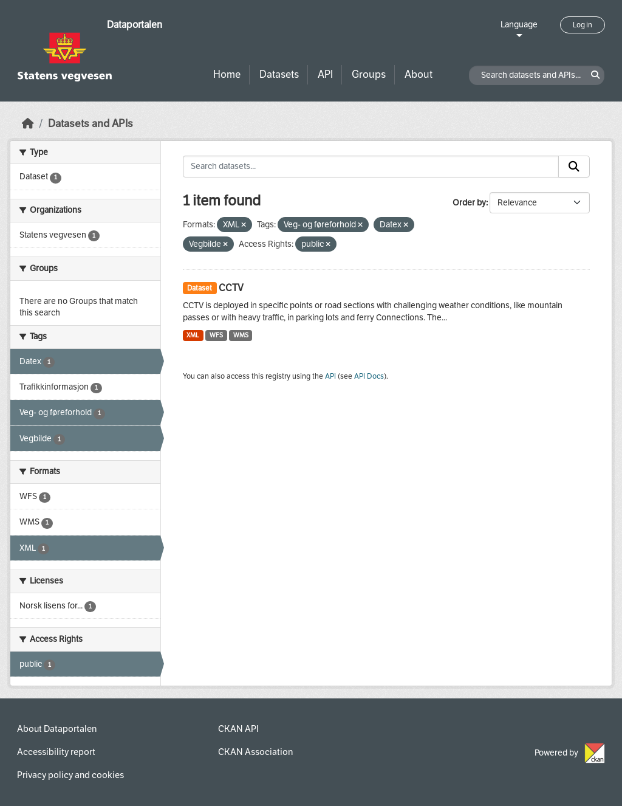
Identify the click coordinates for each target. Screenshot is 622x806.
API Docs (369, 376)
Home (227, 74)
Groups (369, 74)
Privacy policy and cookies (70, 775)
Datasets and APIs (90, 123)
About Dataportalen (57, 728)
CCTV (231, 288)
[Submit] (574, 166)
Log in (582, 25)
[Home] (28, 123)
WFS (216, 335)
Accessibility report (56, 751)
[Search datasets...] (371, 166)
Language (519, 24)
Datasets (279, 74)
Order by (469, 203)
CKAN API (238, 728)
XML (192, 335)
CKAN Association (255, 751)
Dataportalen (134, 24)
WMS (240, 335)
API (325, 74)
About (418, 74)
